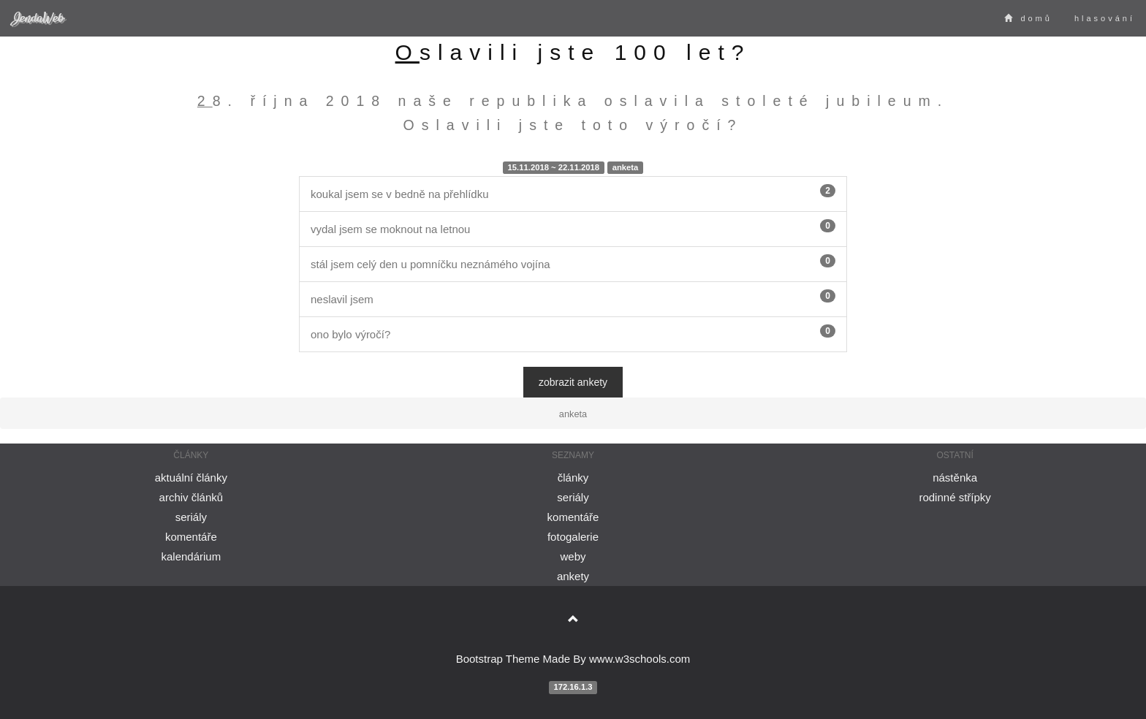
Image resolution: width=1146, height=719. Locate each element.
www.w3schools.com (639, 659)
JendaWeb (37, 18)
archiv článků (191, 497)
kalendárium (191, 556)
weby (572, 556)
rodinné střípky (954, 497)
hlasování (1104, 18)
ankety (573, 576)
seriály (191, 517)
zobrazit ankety (573, 382)
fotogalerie (573, 536)
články (573, 477)
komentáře (191, 536)
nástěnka (955, 477)
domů (1028, 18)
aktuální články (191, 477)
